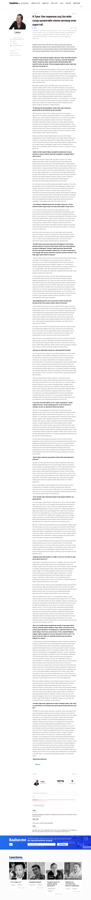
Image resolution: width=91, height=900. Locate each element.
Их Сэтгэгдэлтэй (15, 55)
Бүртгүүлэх (62, 844)
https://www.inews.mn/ (17, 39)
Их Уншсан (14, 53)
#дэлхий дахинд (51, 888)
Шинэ (12, 51)
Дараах (74, 13)
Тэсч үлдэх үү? (15, 882)
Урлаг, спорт (54, 3)
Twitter (13, 41)
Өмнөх (34, 13)
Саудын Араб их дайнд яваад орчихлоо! (53, 884)
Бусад (61, 3)
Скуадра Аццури (35, 882)
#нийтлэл (50, 891)
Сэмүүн (34, 28)
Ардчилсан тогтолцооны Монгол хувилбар (72, 884)
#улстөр (68, 888)
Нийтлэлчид (76, 3)
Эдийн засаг (45, 3)
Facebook (13, 43)
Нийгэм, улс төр (35, 3)
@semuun (17, 34)
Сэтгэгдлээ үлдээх (39, 805)
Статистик (68, 3)
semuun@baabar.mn (16, 45)
